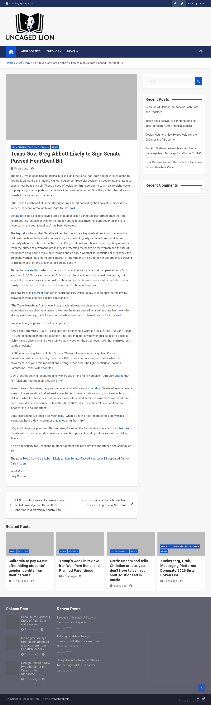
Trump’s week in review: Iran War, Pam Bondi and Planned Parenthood (79, 565)
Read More (17, 471)
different (37, 293)
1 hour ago (29, 629)
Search (198, 81)
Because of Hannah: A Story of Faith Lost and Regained (35, 620)
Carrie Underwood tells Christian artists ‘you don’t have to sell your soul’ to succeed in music (129, 570)
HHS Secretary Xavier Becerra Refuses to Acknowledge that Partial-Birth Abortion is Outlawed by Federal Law (39, 505)
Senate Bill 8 (18, 215)
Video (202, 3)
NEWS (71, 51)
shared (119, 375)
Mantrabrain (61, 699)
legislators (22, 233)
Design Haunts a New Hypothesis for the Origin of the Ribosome (35, 668)
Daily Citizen (18, 463)
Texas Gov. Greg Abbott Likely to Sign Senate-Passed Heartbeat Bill (65, 458)
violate (29, 270)
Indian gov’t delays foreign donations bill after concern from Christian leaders (35, 643)
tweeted (48, 368)
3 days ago (168, 580)
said (72, 208)
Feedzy (202, 700)
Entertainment (119, 551)
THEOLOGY (53, 51)
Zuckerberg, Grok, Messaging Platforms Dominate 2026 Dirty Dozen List (178, 568)
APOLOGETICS (31, 51)
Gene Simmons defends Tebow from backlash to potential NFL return (103, 502)
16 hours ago (18, 580)
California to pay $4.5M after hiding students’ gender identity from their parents (28, 568)
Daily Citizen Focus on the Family (30, 147)
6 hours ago (30, 654)
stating (96, 388)
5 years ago (19, 168)
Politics (23, 551)
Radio (191, 3)
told (107, 331)
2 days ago (67, 576)
